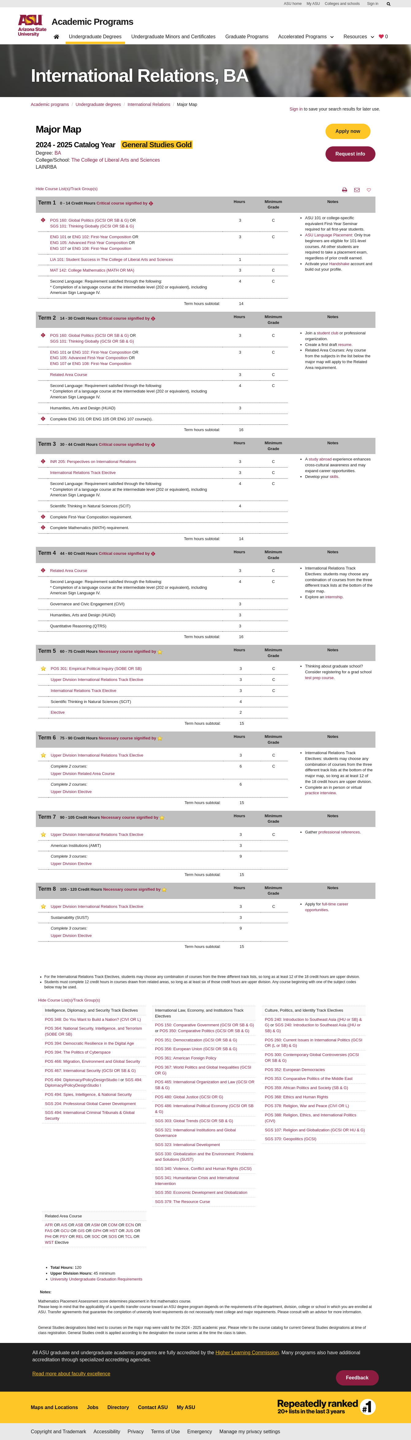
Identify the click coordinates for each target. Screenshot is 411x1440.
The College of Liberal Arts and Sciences (115, 160)
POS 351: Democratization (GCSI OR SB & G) (196, 1040)
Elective (58, 712)
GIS (81, 1230)
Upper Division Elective (71, 791)
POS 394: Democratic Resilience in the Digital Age (89, 1043)
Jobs (92, 1407)
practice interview (320, 793)
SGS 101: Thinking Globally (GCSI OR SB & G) (92, 226)
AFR (49, 1225)
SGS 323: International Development (187, 1144)
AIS (64, 1225)
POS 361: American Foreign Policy (185, 1058)
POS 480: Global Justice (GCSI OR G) (189, 1097)
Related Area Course (68, 374)
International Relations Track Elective (83, 472)
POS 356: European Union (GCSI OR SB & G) (196, 1049)
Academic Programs (94, 22)
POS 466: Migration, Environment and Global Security (92, 1061)
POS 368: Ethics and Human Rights (296, 1097)
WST (49, 1242)
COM (112, 1225)
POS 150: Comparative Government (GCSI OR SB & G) (204, 1025)
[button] (368, 190)
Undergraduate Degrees (95, 36)
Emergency (199, 1431)
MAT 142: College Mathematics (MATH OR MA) (92, 270)
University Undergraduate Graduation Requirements (97, 1279)
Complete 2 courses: (69, 766)
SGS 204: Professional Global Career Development (90, 1103)
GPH (97, 1230)
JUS (129, 1230)
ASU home (293, 4)
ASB (79, 1225)
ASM (95, 1225)
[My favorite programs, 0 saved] (383, 38)
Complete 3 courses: (69, 856)
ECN (130, 1225)
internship (333, 597)
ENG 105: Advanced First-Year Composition (89, 242)
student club (327, 333)
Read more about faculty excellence (71, 1373)
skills (334, 476)
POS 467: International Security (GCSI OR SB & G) (90, 1070)
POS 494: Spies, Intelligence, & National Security (88, 1094)
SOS (112, 1236)
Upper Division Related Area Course (83, 773)
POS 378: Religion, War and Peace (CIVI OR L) (307, 1105)
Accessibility (106, 1431)
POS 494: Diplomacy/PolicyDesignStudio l (82, 1079)
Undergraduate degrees (98, 104)
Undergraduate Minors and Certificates (173, 36)
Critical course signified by (125, 203)
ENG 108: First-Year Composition (101, 248)
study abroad (320, 459)
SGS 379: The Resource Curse (182, 1201)
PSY (64, 1236)
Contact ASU (153, 1407)
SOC (96, 1236)
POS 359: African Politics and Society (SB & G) (306, 1087)
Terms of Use (165, 1431)
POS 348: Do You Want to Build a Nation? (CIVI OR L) (93, 1019)
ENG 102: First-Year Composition (101, 237)
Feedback (357, 1377)
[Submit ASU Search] (389, 4)
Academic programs (50, 104)
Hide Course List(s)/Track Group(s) (67, 188)
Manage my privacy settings (249, 1431)
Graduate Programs (246, 36)
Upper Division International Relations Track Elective (97, 679)
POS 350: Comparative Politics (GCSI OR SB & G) (204, 1030)
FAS (49, 1230)
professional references (339, 832)
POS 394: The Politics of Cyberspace (78, 1052)
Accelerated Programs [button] (306, 36)
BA (58, 153)
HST (113, 1230)
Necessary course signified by (130, 651)
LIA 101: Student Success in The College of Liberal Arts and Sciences (111, 259)
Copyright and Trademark (58, 1431)
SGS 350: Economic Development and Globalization (201, 1192)
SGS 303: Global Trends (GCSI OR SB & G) (194, 1121)
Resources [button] (359, 36)
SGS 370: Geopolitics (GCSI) (290, 1139)
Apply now (348, 131)
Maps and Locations (54, 1407)
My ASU (313, 4)
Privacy (135, 1431)
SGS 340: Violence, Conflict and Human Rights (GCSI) (203, 1168)
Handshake (339, 263)
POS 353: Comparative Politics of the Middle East (308, 1078)
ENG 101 (58, 237)
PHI (48, 1236)
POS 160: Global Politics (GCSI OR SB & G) (89, 220)
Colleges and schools (342, 4)
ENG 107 (58, 248)
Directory (118, 1407)
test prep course (319, 677)
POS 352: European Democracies (295, 1069)
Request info (350, 153)
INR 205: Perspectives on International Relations (93, 461)
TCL (128, 1236)
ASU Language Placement (328, 235)
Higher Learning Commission (247, 1352)
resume (344, 344)
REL (79, 1236)
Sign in (373, 4)
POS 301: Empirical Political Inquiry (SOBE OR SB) (96, 668)
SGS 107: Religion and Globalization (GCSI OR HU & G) (315, 1130)
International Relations (148, 104)
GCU (65, 1230)
